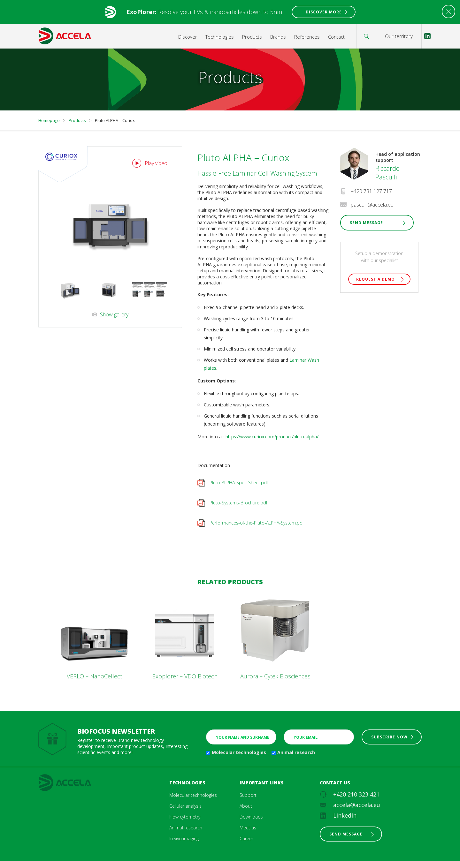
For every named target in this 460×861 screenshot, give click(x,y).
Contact (336, 37)
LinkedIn (344, 815)
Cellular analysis (185, 806)
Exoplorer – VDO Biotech (185, 676)
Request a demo (375, 279)
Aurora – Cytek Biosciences (275, 676)
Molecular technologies (239, 752)
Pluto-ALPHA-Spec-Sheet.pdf (239, 483)
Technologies (219, 37)
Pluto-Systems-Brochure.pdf (238, 503)
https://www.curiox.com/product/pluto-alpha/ (271, 437)
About (246, 806)
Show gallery (114, 314)
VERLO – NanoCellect (94, 676)
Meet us (248, 828)
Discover (187, 37)
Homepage (49, 120)
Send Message (366, 222)
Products (252, 37)
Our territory (399, 36)
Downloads (251, 817)
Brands (278, 37)
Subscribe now (389, 737)
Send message (346, 834)
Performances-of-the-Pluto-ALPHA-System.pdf (257, 523)
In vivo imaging (184, 838)
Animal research (296, 752)
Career (246, 838)
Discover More (324, 12)
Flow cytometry (184, 817)
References (307, 37)
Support (248, 795)
